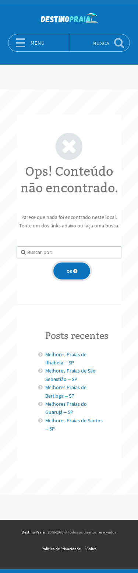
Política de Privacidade (61, 548)
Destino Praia (33, 532)
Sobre (91, 548)
